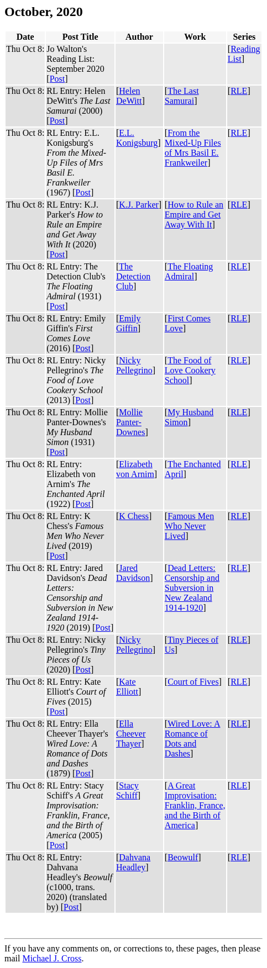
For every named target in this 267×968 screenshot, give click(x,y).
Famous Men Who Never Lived (189, 526)
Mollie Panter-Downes (130, 422)
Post (57, 78)
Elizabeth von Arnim (135, 469)
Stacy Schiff (127, 790)
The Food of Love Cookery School (190, 370)
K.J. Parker (139, 204)
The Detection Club (133, 276)
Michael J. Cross (51, 958)
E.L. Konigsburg (137, 137)
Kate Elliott (127, 686)
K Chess (134, 516)
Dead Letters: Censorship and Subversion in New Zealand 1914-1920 (192, 587)
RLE (239, 91)
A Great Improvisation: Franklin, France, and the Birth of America (195, 805)
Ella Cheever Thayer (130, 733)
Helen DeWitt (129, 95)
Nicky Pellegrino (134, 365)
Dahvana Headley (133, 862)
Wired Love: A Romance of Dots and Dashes (193, 738)
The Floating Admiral (189, 271)
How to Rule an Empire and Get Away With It (194, 214)
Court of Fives (192, 681)
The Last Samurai (182, 95)
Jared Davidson (133, 573)
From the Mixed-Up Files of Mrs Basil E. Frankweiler (193, 147)
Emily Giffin (128, 323)
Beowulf (182, 857)
